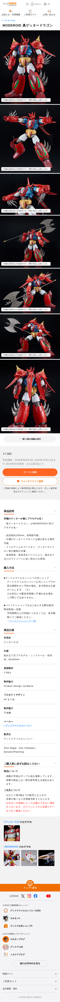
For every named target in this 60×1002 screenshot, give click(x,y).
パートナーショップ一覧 (22, 621)
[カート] (27, 4)
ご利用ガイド (10, 981)
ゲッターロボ (9, 20)
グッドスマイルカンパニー (18, 725)
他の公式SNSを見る (30, 963)
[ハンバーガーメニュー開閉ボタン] (55, 4)
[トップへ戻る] (30, 884)
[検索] (22, 4)
